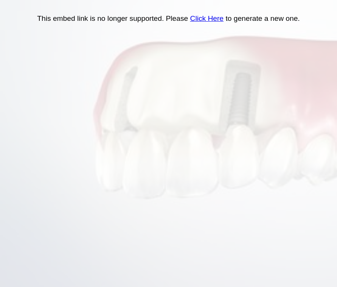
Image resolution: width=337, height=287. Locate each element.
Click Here (207, 18)
